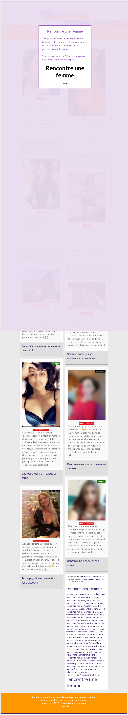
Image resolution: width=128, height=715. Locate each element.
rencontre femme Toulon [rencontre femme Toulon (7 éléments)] (89, 663)
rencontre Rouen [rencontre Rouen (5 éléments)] (91, 675)
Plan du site (64, 706)
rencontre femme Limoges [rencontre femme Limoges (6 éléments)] (84, 629)
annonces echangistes (94, 579)
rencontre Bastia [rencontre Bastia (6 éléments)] (74, 594)
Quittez (65, 83)
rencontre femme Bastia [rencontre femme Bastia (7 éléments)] (93, 609)
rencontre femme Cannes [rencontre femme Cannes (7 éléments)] (78, 617)
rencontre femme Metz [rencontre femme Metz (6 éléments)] (77, 634)
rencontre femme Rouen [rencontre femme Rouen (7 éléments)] (78, 657)
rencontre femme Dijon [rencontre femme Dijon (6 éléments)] (92, 620)
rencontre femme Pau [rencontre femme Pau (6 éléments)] (82, 649)
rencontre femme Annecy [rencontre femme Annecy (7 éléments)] (78, 606)
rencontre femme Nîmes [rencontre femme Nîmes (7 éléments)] (90, 643)
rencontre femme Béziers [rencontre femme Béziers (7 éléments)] (91, 614)
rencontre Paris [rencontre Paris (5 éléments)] (77, 675)
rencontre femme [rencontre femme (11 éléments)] (93, 594)
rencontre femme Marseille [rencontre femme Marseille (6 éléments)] (91, 631)
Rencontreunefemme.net (46, 697)
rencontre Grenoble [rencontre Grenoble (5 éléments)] (87, 672)
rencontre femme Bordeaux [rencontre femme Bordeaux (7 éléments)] (80, 611)
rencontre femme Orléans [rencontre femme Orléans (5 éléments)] (77, 646)
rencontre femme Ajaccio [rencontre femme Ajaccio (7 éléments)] (78, 600)
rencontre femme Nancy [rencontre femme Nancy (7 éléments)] (90, 637)
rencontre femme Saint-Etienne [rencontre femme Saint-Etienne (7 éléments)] (83, 659)
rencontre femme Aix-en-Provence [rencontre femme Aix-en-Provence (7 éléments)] (83, 597)
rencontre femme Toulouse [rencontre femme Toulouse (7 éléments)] (79, 666)
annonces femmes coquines (86, 576)
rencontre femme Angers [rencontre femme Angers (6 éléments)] (92, 603)
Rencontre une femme (65, 71)
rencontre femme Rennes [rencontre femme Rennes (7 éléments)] (85, 654)
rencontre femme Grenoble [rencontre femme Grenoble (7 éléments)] (79, 623)
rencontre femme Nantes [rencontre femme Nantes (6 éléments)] (78, 640)
